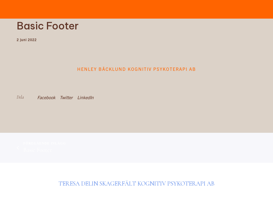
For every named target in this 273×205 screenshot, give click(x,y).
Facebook (46, 97)
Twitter (66, 97)
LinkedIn (85, 97)
